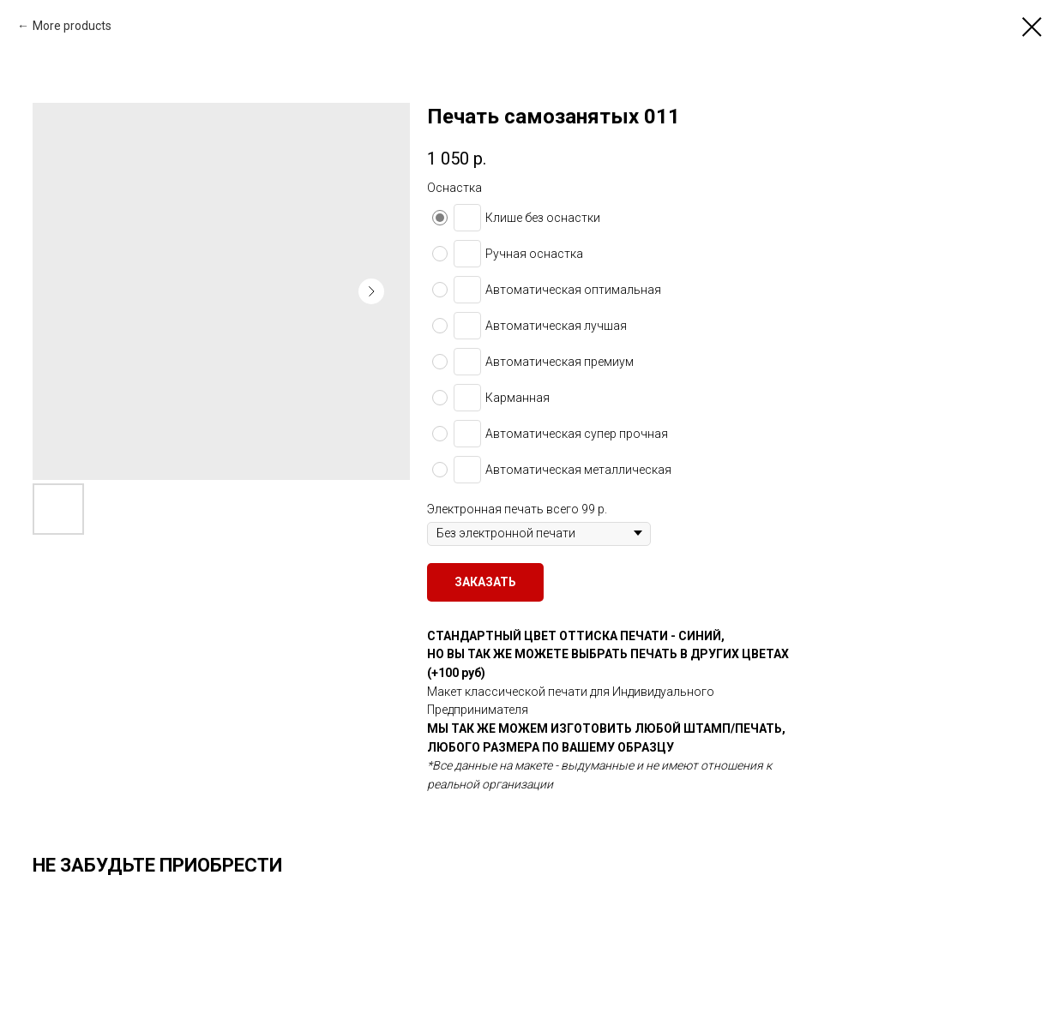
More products (72, 26)
